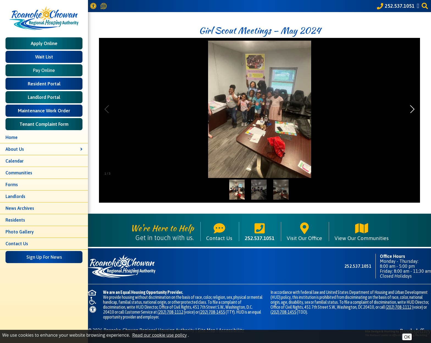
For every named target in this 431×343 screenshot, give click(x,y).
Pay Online (44, 70)
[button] (426, 6)
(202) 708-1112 (170, 311)
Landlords (15, 196)
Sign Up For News (44, 257)
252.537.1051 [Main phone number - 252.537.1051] (259, 231)
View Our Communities (362, 231)
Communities (18, 172)
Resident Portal (44, 84)
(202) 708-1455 (212, 311)
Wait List (44, 57)
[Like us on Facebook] (419, 6)
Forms (11, 184)
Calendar (14, 160)
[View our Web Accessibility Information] (94, 6)
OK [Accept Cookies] (407, 337)
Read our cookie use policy (159, 335)
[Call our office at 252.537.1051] (395, 6)
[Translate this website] (104, 6)
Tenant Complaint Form (44, 124)
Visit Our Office (304, 231)
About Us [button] (43, 149)
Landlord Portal (44, 97)
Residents (15, 219)
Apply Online (44, 43)
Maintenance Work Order (44, 110)
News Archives (19, 208)
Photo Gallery (19, 231)
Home (11, 137)
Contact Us (16, 243)
